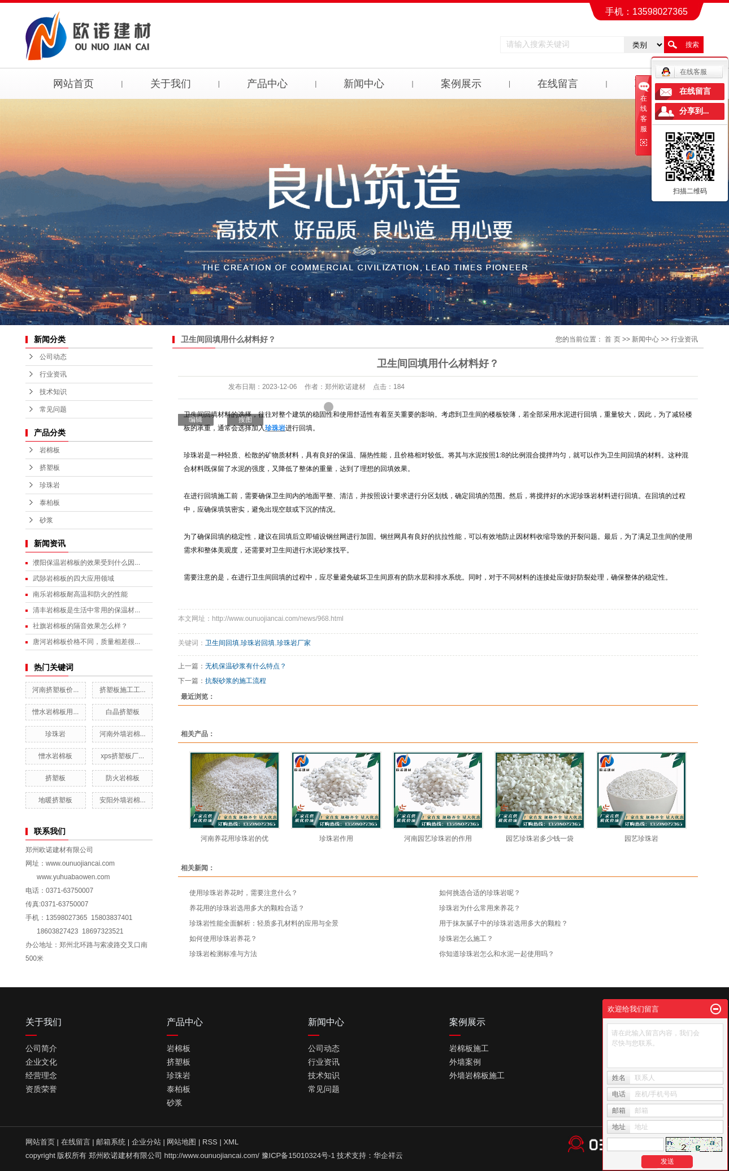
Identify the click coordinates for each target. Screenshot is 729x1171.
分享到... (694, 111)
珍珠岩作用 (336, 838)
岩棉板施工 (469, 1048)
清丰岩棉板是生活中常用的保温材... (86, 610)
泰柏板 (50, 503)
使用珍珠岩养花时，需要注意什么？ (243, 893)
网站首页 (73, 83)
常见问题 (53, 409)
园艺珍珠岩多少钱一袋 (540, 838)
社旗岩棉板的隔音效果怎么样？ (80, 626)
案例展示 (461, 83)
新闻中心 (364, 83)
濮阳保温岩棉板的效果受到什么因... (86, 563)
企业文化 (41, 1061)
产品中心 (267, 83)
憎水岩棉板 (55, 756)
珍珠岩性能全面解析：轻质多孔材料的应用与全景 (264, 923)
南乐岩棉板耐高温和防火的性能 (80, 594)
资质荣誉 (41, 1089)
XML (230, 1142)
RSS (210, 1142)
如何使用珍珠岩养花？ (223, 939)
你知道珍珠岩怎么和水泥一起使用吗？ (496, 954)
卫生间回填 (222, 643)
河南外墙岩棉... (122, 734)
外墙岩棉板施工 (477, 1075)
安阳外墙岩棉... (122, 800)
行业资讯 (53, 374)
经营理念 (41, 1075)
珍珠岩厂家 (294, 643)
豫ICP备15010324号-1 (298, 1155)
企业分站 (146, 1142)
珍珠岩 (50, 485)
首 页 (612, 339)
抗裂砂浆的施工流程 (235, 681)
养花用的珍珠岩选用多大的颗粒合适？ (247, 908)
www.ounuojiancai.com (80, 863)
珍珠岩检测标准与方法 (223, 954)
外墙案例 (465, 1061)
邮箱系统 (110, 1142)
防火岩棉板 (123, 778)
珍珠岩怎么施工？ (466, 939)
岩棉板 (50, 450)
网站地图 (181, 1142)
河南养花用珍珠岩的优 (234, 838)
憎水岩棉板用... (55, 712)
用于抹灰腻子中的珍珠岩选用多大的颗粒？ (503, 923)
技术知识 (53, 392)
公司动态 (53, 357)
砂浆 (46, 520)
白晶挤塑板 (123, 712)
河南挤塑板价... (55, 690)
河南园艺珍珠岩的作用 (438, 838)
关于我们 (170, 83)
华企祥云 (388, 1155)
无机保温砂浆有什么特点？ (246, 666)
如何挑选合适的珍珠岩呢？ (479, 893)
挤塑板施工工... (122, 690)
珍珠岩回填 (258, 643)
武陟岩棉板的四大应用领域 (73, 578)
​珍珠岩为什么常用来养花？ (479, 908)
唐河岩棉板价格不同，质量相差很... (86, 642)
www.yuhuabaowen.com (73, 877)
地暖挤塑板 (55, 800)
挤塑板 (50, 468)
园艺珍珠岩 (641, 838)
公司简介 (41, 1048)
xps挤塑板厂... (122, 756)
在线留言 (557, 83)
